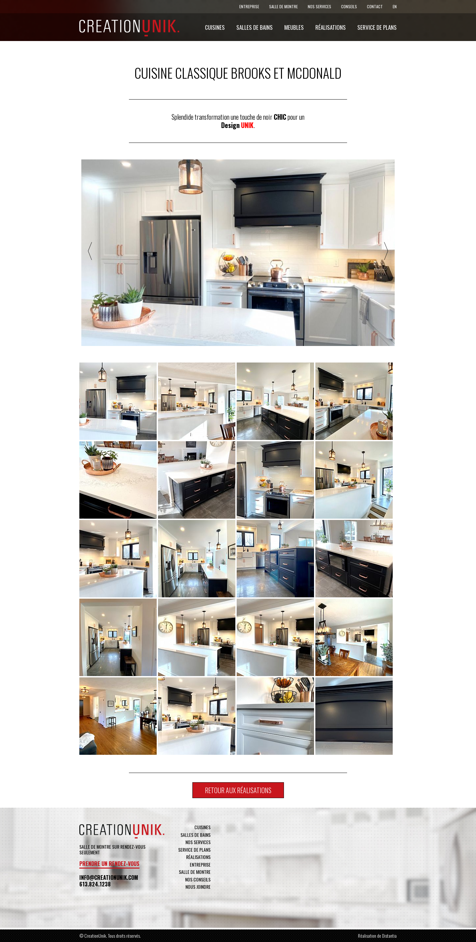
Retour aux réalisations (238, 790)
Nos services (319, 6)
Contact (375, 6)
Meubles (294, 27)
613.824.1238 (95, 884)
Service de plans (377, 27)
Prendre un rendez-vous (109, 864)
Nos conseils (198, 879)
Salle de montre (283, 6)
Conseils (349, 6)
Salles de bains (254, 27)
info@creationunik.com (108, 877)
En (395, 6)
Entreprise (249, 6)
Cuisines (215, 27)
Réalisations (330, 27)
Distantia (389, 935)
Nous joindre (198, 886)
